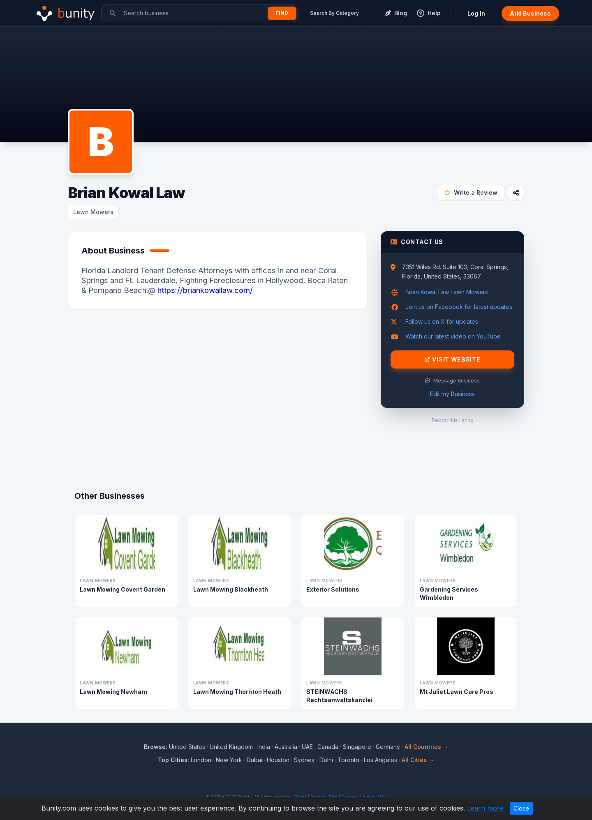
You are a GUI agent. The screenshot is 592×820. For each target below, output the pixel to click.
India (263, 746)
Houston (278, 759)
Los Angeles (380, 759)
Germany (388, 746)
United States (187, 746)
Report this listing (453, 420)
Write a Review (470, 192)
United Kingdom (231, 746)
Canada (327, 746)
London (201, 759)
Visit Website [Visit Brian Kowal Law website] (453, 359)
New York (229, 759)
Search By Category (334, 13)
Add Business (530, 13)
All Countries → (427, 746)
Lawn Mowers (93, 211)
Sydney (304, 759)
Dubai (254, 759)
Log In (476, 13)
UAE (307, 746)
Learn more (485, 808)
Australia (286, 746)
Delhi (326, 759)
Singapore (357, 746)
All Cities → (418, 759)
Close (521, 808)
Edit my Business (452, 393)
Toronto (348, 759)
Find (282, 13)
